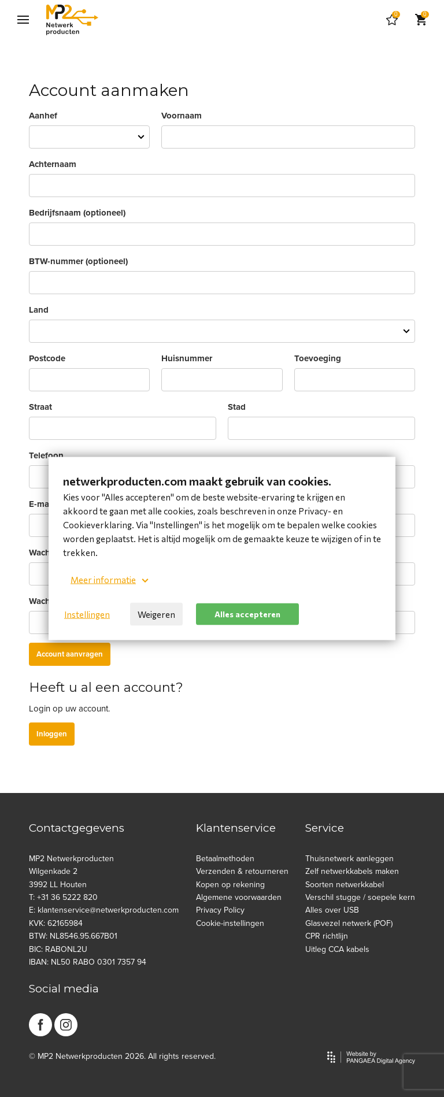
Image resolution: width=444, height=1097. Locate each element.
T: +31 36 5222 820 (63, 897)
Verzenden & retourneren (242, 871)
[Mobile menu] (23, 20)
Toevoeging (317, 358)
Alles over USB (332, 910)
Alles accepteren (247, 613)
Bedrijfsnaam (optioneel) (77, 212)
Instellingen (87, 614)
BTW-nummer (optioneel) (78, 261)
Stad (237, 407)
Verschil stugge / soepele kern (360, 897)
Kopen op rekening (230, 885)
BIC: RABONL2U (58, 949)
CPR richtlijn (326, 936)
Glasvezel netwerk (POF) (349, 923)
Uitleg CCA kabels (337, 949)
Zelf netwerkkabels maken (352, 871)
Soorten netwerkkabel (344, 885)
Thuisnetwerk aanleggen (349, 858)
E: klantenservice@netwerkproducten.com (104, 910)
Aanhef (43, 115)
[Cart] (392, 20)
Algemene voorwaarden (239, 897)
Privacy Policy (220, 910)
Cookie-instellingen (230, 923)
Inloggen (51, 734)
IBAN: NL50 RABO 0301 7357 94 (87, 962)
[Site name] (72, 20)
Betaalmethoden (225, 858)
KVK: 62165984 (56, 923)
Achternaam (52, 164)
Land (39, 310)
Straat (40, 407)
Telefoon (46, 455)
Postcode (47, 358)
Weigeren (156, 614)
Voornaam (181, 115)
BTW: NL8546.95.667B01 (73, 936)
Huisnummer (186, 358)
